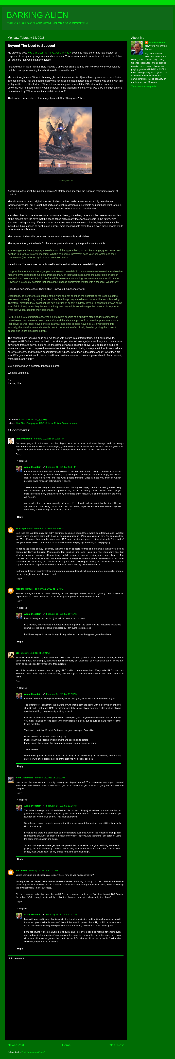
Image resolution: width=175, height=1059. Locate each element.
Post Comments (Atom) (33, 1052)
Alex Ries (20, 423)
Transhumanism (70, 423)
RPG (41, 423)
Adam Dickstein (32, 467)
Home (66, 1045)
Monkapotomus (24, 528)
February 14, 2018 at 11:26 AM (61, 806)
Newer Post (16, 1045)
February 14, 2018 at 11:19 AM (61, 694)
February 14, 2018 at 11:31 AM (61, 914)
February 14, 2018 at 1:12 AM (43, 870)
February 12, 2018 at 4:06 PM (48, 528)
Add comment (16, 958)
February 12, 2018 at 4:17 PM (48, 589)
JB (17, 653)
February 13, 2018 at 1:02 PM (34, 653)
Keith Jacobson (24, 777)
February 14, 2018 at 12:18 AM (49, 777)
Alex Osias (21, 870)
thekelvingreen (24, 438)
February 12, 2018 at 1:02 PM (61, 467)
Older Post (116, 1045)
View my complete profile (143, 86)
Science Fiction (53, 423)
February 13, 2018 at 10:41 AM (61, 614)
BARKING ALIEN (37, 15)
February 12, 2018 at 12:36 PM (48, 438)
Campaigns (32, 423)
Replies (23, 461)
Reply (19, 454)
